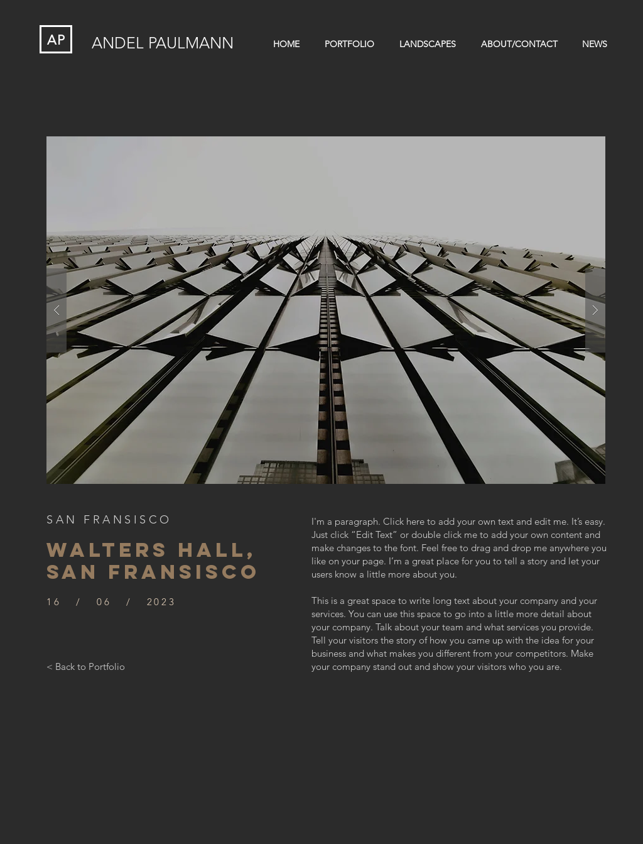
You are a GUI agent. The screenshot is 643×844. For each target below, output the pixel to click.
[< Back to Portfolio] (85, 666)
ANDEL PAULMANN (163, 42)
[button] (325, 310)
